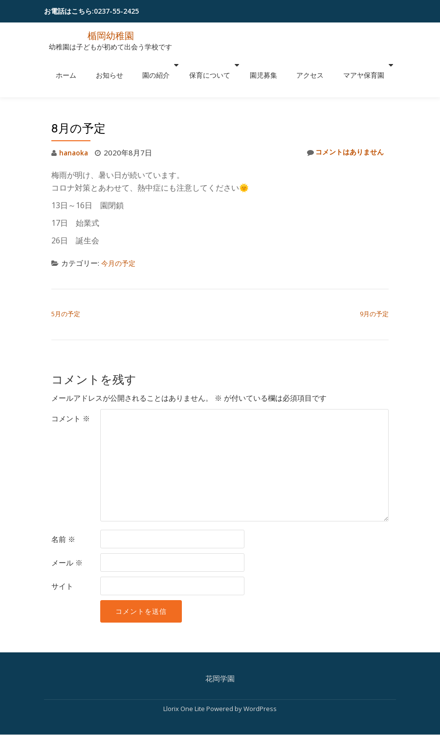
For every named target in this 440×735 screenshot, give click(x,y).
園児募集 (256, 65)
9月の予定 (374, 293)
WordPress (260, 688)
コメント (70, 398)
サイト (62, 565)
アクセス (293, 65)
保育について (207, 65)
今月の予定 (119, 242)
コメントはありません (342, 132)
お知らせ (121, 65)
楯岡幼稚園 (110, 35)
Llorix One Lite (184, 688)
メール (67, 542)
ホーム (88, 65)
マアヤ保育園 (336, 65)
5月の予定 (65, 293)
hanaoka (74, 132)
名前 (63, 518)
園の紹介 (158, 65)
